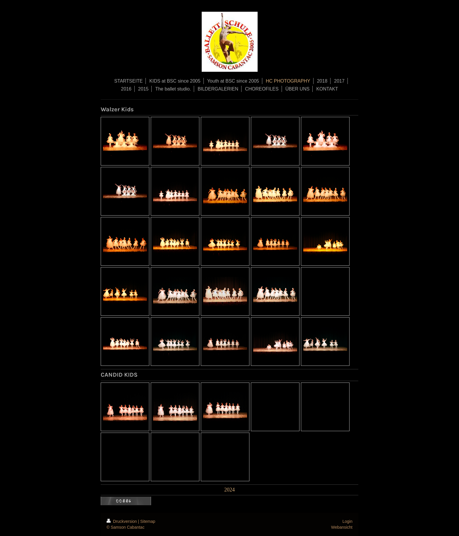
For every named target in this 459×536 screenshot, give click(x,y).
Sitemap (147, 521)
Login (347, 521)
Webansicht (341, 527)
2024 (229, 490)
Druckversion (122, 521)
